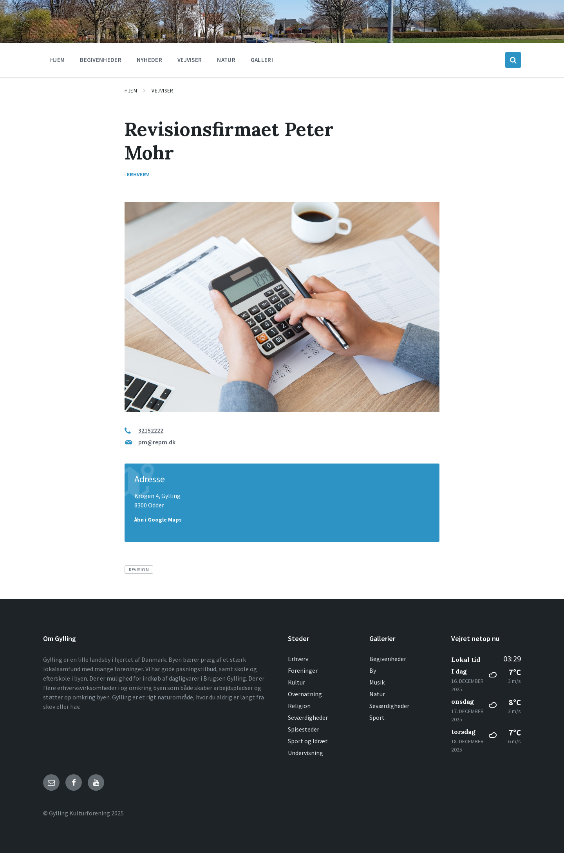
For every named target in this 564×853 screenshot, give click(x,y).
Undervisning (305, 753)
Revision (139, 569)
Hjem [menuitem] (57, 59)
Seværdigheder (308, 717)
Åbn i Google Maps (158, 519)
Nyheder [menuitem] (149, 59)
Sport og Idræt (308, 741)
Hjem (131, 90)
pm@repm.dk (156, 442)
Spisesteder (303, 729)
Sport (377, 717)
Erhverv (138, 174)
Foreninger (303, 670)
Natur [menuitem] (226, 59)
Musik (377, 682)
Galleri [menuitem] (262, 59)
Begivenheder (387, 659)
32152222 (150, 430)
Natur (377, 694)
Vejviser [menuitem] (189, 59)
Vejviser (162, 90)
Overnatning (305, 694)
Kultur (296, 682)
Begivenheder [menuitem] (100, 59)
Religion (299, 706)
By (372, 670)
